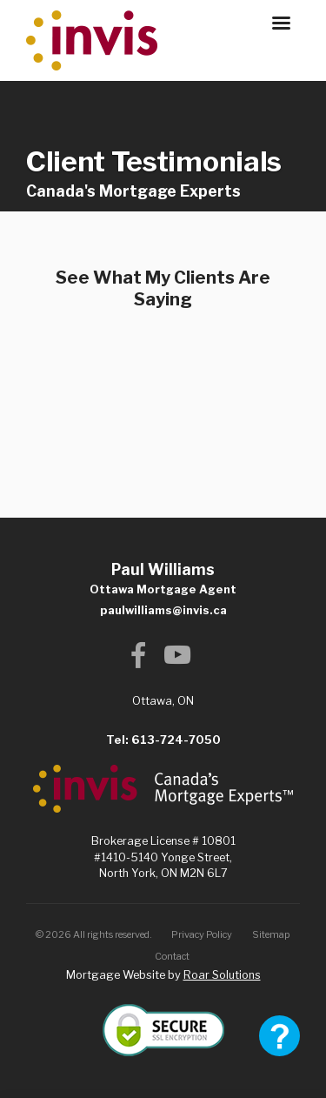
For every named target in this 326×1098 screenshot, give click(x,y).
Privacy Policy (201, 934)
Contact (172, 956)
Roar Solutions (222, 974)
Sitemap (271, 934)
